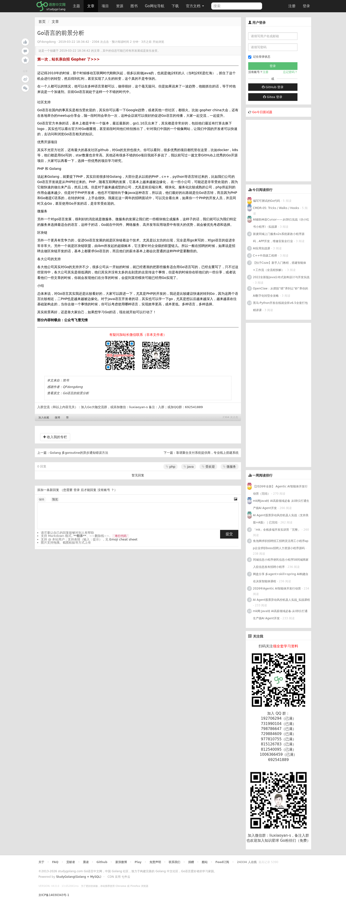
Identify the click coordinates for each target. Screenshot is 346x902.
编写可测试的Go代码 (266, 200)
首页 (42, 21)
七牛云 (126, 876)
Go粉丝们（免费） (295, 840)
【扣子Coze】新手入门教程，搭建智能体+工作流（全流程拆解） (279, 266)
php (170, 466)
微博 (57, 417)
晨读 (86, 862)
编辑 (41, 499)
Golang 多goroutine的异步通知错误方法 (79, 452)
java (189, 466)
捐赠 (191, 862)
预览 (55, 499)
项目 (105, 6)
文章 (90, 6)
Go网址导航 (155, 4)
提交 (229, 534)
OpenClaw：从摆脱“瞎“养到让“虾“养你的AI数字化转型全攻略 (280, 292)
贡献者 (70, 862)
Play (138, 862)
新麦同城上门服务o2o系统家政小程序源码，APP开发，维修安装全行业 (278, 237)
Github (101, 862)
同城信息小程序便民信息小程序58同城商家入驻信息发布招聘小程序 (281, 563)
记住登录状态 (259, 57)
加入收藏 (43, 417)
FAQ (55, 862)
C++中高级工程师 (265, 255)
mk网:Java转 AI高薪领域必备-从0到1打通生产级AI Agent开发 (280, 614)
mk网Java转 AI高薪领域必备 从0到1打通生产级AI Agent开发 (281, 504)
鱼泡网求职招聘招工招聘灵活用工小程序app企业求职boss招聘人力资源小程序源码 (281, 544)
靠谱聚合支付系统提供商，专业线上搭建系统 (207, 452)
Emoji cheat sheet (123, 539)
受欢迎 (208, 466)
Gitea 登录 (272, 97)
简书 (66, 380)
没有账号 (104, 490)
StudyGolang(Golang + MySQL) (78, 876)
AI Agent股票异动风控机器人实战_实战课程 (281, 599)
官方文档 (195, 6)
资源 (119, 6)
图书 (134, 6)
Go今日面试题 (262, 112)
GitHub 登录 (273, 87)
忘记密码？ (290, 72)
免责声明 (155, 862)
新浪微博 (121, 862)
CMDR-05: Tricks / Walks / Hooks (276, 208)
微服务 (229, 466)
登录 (306, 6)
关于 (41, 862)
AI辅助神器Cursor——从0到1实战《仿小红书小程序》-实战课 (281, 223)
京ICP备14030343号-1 (53, 895)
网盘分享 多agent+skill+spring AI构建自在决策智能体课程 (281, 577)
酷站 (205, 862)
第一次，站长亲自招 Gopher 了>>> (68, 59)
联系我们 (174, 862)
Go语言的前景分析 (76, 393)
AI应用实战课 (261, 248)
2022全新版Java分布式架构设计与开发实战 (281, 277)
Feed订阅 (222, 862)
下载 (175, 6)
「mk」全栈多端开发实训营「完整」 (277, 529)
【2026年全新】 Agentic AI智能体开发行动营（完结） (280, 490)
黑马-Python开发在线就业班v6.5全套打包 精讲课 (280, 306)
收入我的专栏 (55, 437)
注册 (292, 6)
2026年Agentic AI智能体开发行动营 (277, 588)
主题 (76, 6)
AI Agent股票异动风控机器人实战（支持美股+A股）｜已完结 (281, 519)
